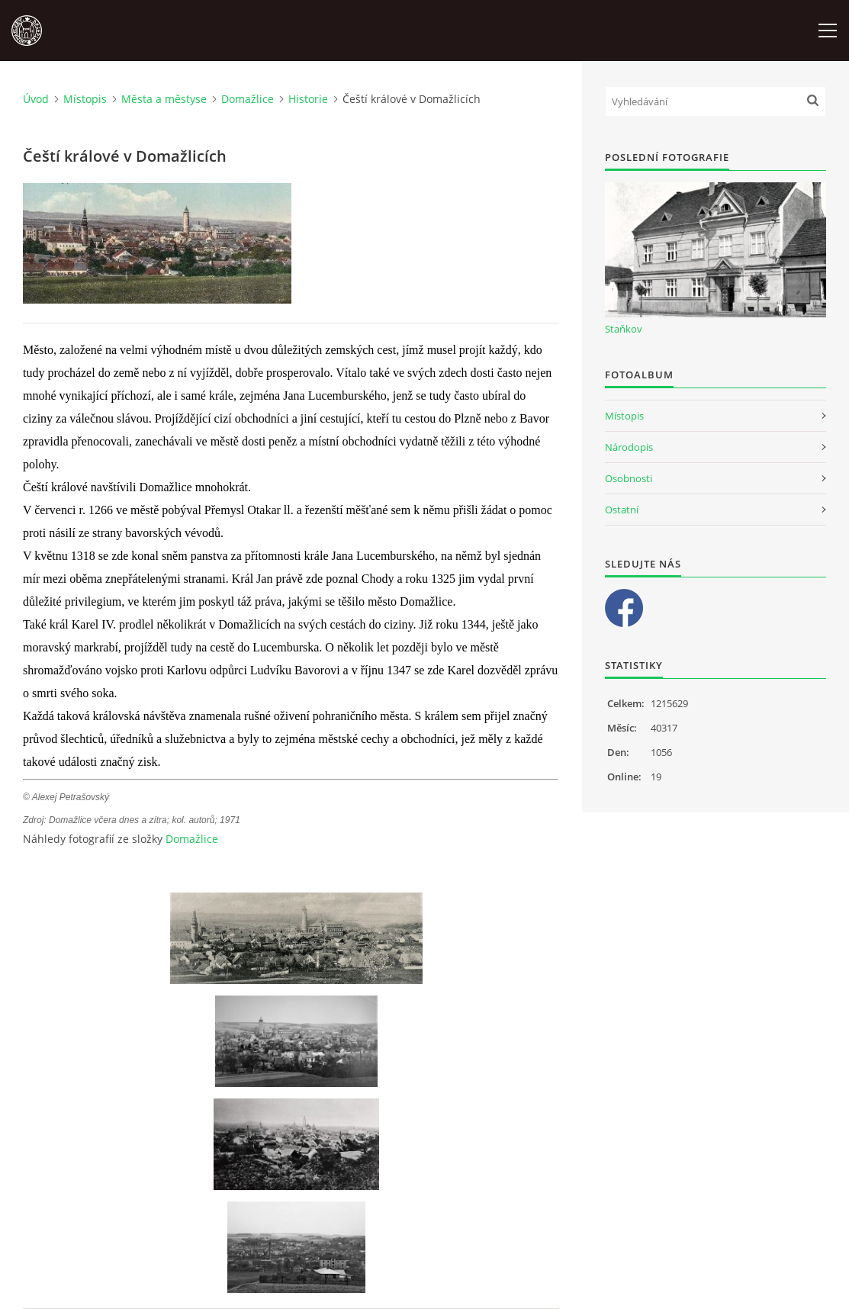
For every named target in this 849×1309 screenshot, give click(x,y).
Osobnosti (628, 478)
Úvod (36, 99)
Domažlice (247, 99)
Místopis (85, 99)
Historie (308, 99)
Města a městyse (164, 99)
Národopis (629, 447)
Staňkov (623, 329)
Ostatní (621, 509)
